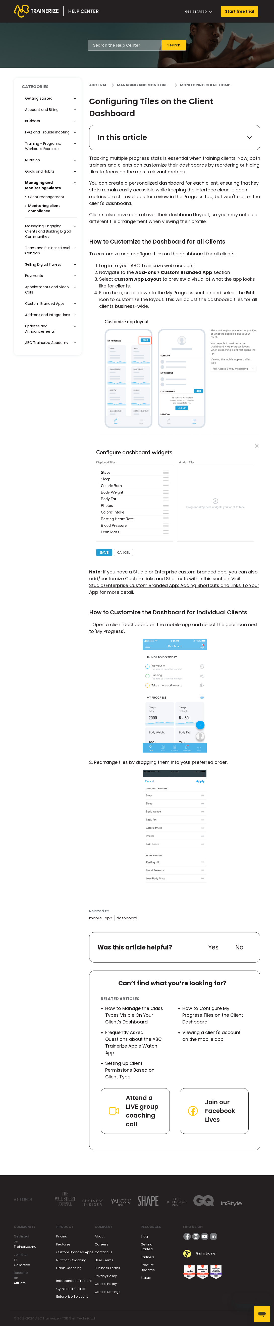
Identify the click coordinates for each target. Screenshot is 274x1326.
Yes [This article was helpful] (213, 947)
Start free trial (239, 11)
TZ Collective (22, 1262)
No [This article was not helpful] (239, 947)
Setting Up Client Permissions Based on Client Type (129, 1070)
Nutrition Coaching (71, 1260)
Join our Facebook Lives (211, 1111)
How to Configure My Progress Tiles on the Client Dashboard (212, 1015)
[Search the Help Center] (124, 45)
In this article (174, 137)
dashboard (127, 918)
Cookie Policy (106, 1283)
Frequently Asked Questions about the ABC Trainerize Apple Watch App (133, 1042)
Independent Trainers (74, 1280)
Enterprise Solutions (72, 1296)
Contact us (103, 1252)
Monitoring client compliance (211, 85)
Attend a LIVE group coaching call (133, 1111)
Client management (46, 196)
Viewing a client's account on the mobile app (211, 1035)
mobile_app (100, 918)
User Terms (104, 1260)
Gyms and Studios (71, 1288)
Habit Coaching (69, 1268)
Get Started (198, 11)
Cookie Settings (107, 1291)
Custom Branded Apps (74, 1252)
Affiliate (20, 1283)
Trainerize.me (25, 1246)
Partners (147, 1257)
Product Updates (148, 1267)
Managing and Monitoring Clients (152, 85)
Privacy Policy (106, 1276)
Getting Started (147, 1247)
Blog (144, 1236)
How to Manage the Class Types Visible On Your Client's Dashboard (134, 1015)
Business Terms (107, 1268)
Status (146, 1277)
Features (63, 1244)
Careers (101, 1244)
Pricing (61, 1236)
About (99, 1236)
